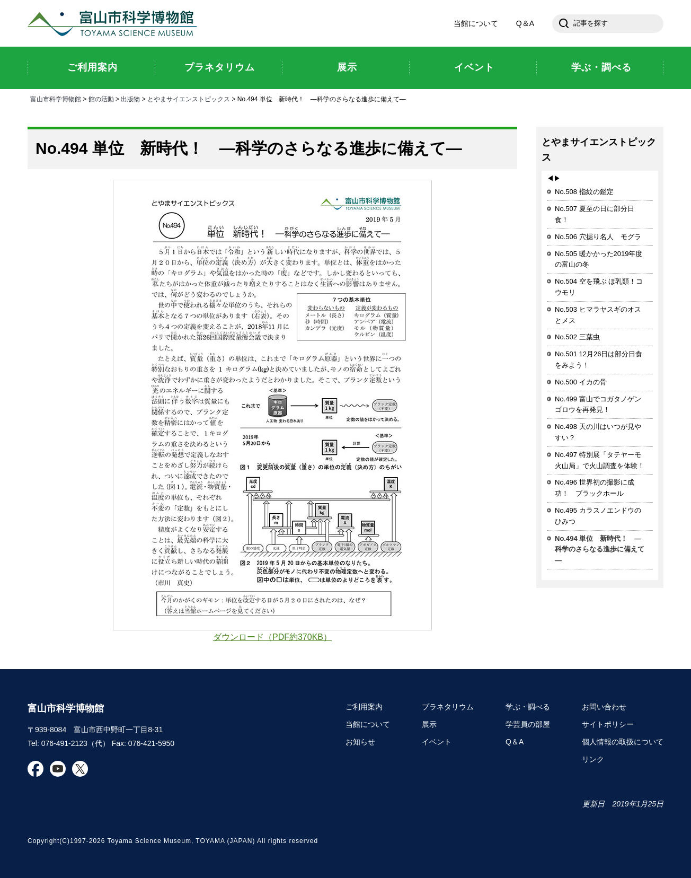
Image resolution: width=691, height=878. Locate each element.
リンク (593, 759)
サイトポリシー (608, 724)
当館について (476, 23)
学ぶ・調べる (528, 707)
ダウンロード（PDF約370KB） (272, 637)
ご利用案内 (364, 707)
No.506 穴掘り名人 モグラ (598, 237)
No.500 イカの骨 (581, 382)
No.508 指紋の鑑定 (584, 192)
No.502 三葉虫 (577, 337)
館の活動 (101, 99)
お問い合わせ (604, 707)
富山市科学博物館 (115, 23)
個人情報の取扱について (622, 741)
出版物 (130, 99)
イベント (436, 741)
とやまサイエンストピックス (188, 99)
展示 (429, 724)
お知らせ (360, 741)
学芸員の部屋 (528, 724)
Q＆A (525, 23)
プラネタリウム (448, 707)
